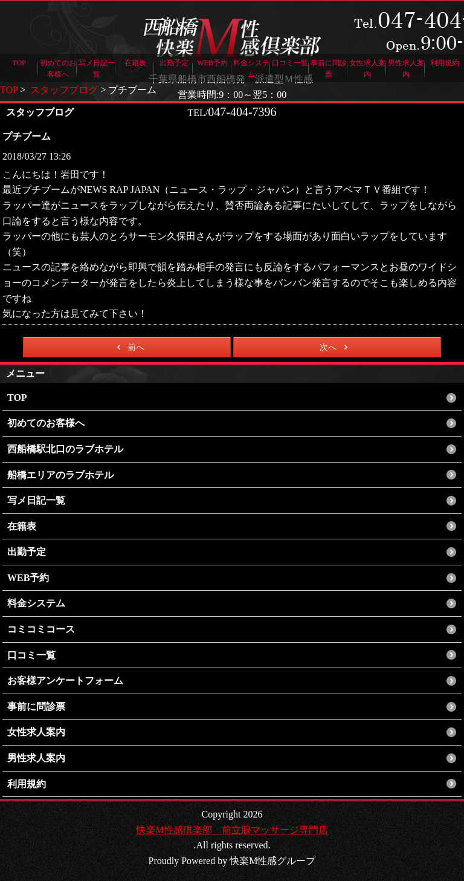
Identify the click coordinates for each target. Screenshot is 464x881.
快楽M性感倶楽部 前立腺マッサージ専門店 (232, 830)
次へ (336, 347)
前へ (128, 347)
